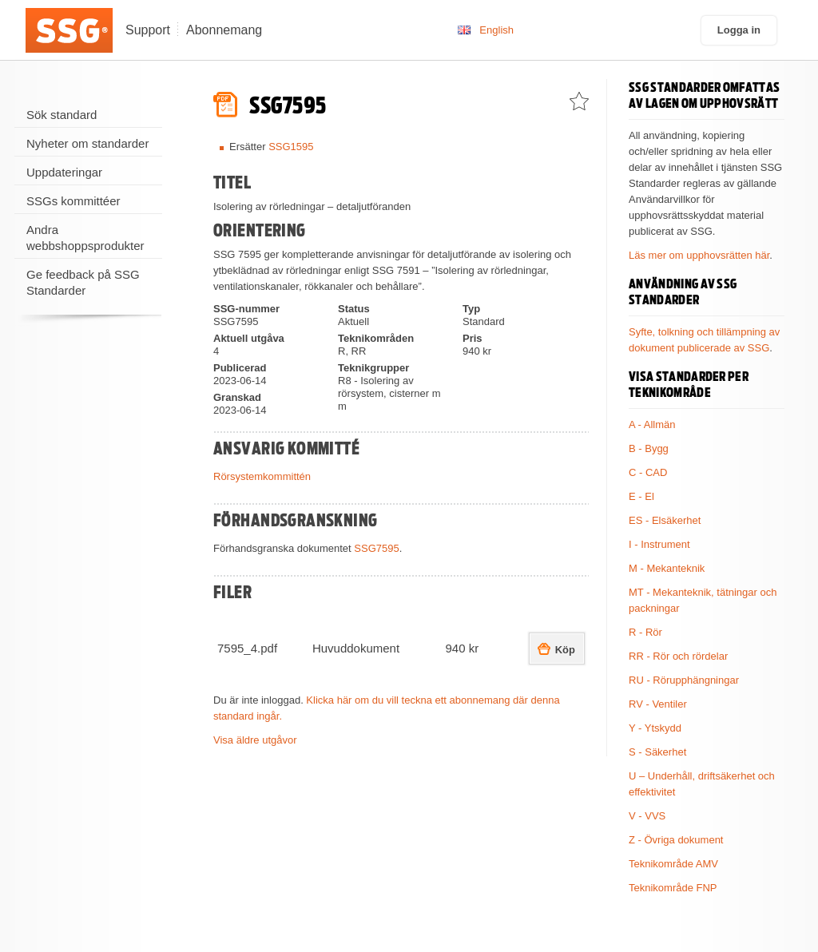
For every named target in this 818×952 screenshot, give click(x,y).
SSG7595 (376, 548)
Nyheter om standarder (87, 143)
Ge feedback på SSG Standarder (83, 282)
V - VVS (647, 816)
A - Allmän (652, 424)
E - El (641, 496)
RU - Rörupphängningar (684, 680)
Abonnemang (224, 30)
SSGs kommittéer (73, 201)
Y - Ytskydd (655, 728)
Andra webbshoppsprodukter (85, 237)
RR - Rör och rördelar (678, 656)
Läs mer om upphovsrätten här (699, 255)
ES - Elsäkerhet (665, 520)
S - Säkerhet (657, 752)
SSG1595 (290, 147)
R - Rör (645, 632)
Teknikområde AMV (673, 864)
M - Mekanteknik (667, 568)
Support (147, 30)
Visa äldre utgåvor (255, 740)
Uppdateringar (64, 172)
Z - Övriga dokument (676, 840)
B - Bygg (649, 448)
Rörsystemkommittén (262, 476)
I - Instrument (659, 544)
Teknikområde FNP (673, 888)
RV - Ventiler (658, 704)
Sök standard (61, 114)
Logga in (738, 30)
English (496, 30)
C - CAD (648, 472)
